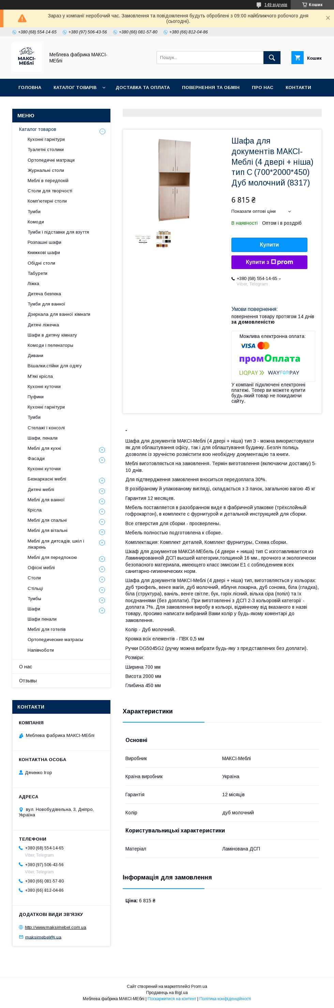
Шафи (34, 608)
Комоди (36, 221)
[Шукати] (271, 57)
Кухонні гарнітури (46, 139)
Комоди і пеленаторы (50, 345)
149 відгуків (275, 4)
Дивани (35, 355)
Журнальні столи (46, 170)
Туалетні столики (46, 149)
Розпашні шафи (44, 242)
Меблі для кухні (44, 448)
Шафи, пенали (43, 438)
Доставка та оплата (143, 87)
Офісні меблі (41, 567)
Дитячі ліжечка (43, 324)
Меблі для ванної (46, 499)
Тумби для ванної (46, 304)
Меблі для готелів (47, 629)
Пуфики (36, 396)
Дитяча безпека (44, 293)
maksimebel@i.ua (43, 936)
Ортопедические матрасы (55, 639)
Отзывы (28, 680)
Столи (34, 577)
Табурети (37, 273)
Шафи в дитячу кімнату (52, 335)
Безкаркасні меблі (47, 478)
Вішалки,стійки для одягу (55, 365)
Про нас (262, 87)
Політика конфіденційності (225, 998)
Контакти (298, 87)
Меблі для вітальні (47, 530)
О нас (25, 666)
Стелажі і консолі (46, 427)
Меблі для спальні (47, 520)
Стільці (35, 588)
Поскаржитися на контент (172, 998)
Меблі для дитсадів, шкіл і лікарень (56, 544)
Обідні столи (41, 263)
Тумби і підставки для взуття (58, 232)
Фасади (36, 458)
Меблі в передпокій (48, 180)
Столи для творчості (50, 190)
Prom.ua (199, 986)
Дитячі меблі (41, 489)
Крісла (35, 510)
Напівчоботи (41, 650)
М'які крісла (40, 376)
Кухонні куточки (44, 386)
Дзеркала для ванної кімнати (59, 314)
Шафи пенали (42, 619)
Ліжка (33, 283)
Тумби (34, 211)
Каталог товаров (37, 129)
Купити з (269, 262)
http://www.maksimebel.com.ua (55, 927)
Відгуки (28, 105)
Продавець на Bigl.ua (167, 992)
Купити (269, 245)
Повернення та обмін (211, 87)
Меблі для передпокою (52, 557)
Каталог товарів (75, 87)
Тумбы (34, 598)
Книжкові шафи (44, 252)
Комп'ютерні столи (47, 201)
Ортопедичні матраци (51, 160)
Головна (29, 87)
